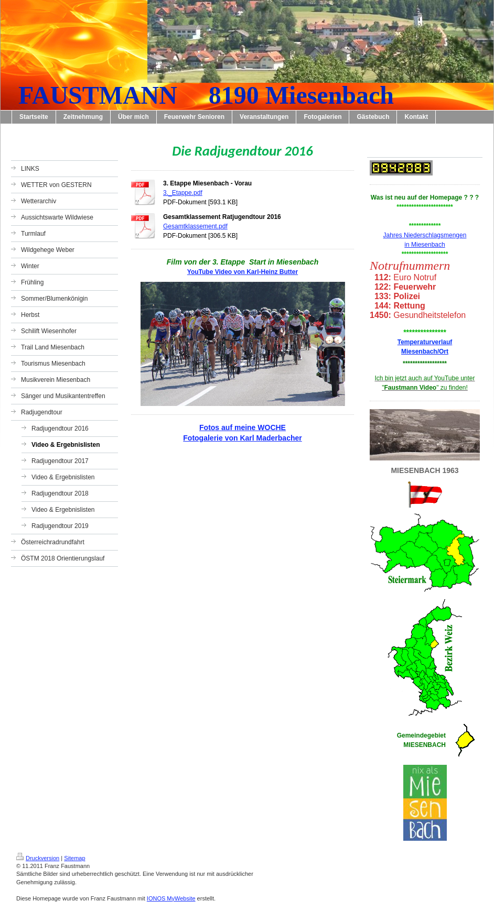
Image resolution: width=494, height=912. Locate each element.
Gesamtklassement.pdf (195, 226)
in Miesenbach (424, 244)
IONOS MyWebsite (171, 898)
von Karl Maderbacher (262, 438)
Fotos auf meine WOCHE (242, 427)
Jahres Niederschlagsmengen (425, 235)
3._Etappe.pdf (182, 192)
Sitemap (74, 858)
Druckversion (37, 858)
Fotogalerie (202, 438)
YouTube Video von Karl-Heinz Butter (242, 272)
